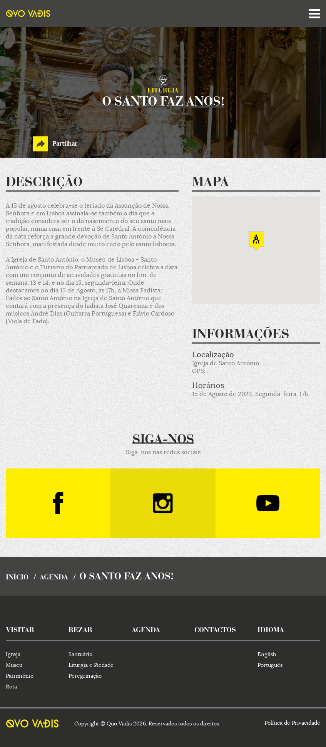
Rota (11, 686)
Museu (14, 664)
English (266, 654)
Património (19, 675)
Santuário (80, 654)
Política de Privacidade (292, 722)
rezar (80, 630)
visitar (20, 630)
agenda (54, 577)
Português (270, 664)
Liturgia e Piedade (91, 664)
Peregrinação (85, 675)
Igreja (13, 654)
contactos (215, 630)
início (17, 577)
